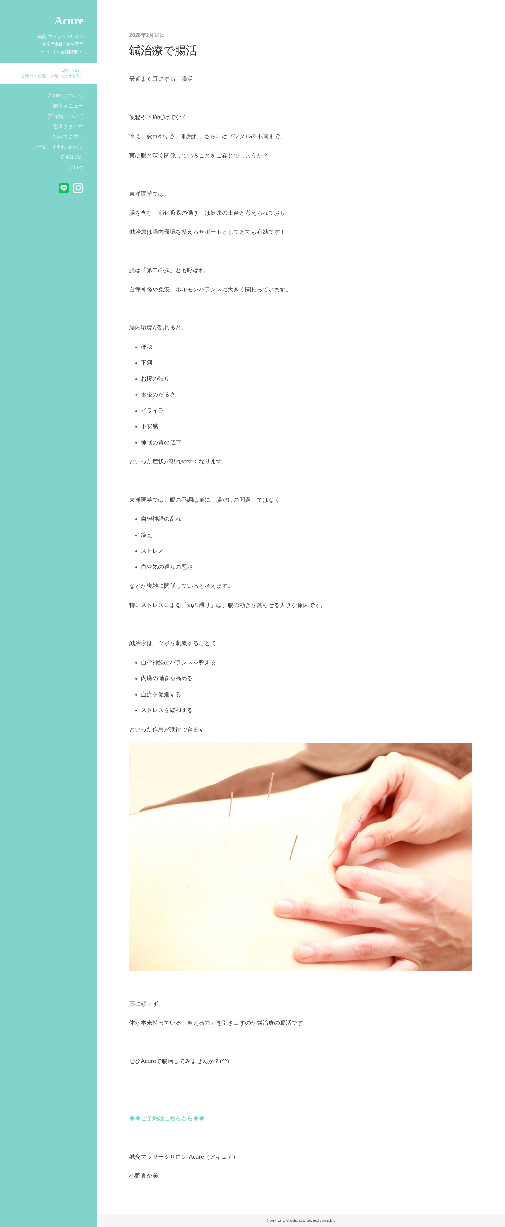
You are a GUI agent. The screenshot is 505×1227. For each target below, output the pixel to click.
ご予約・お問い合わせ (58, 147)
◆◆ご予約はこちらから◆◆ (167, 1118)
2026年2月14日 (147, 35)
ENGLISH (72, 157)
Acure (69, 20)
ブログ (76, 167)
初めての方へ (68, 136)
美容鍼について (66, 116)
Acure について (66, 95)
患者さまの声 (68, 126)
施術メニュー (68, 106)
